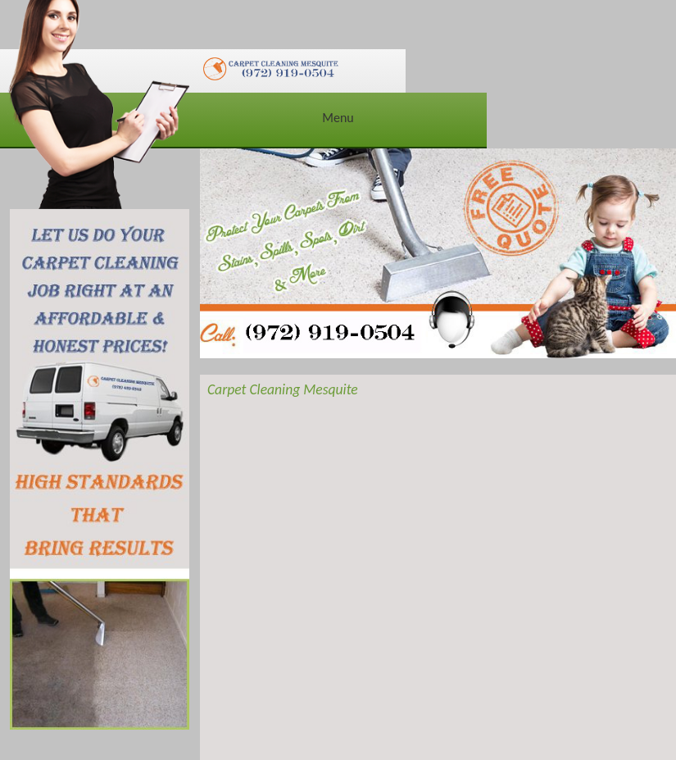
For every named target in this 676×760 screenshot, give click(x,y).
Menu (337, 117)
